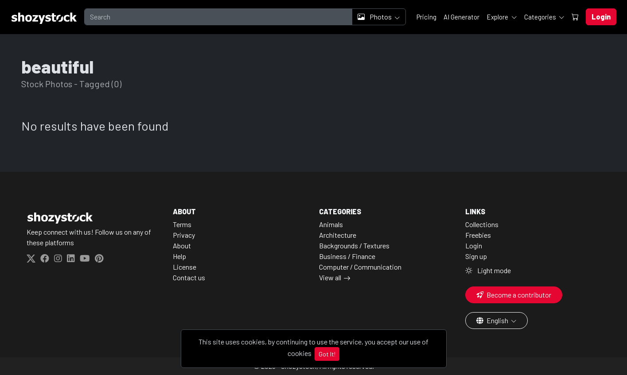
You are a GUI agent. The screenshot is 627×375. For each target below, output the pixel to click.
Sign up (476, 256)
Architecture (337, 235)
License (184, 267)
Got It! (327, 354)
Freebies (478, 235)
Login (473, 245)
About (182, 245)
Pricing (426, 17)
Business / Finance (347, 256)
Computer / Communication (360, 267)
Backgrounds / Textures (354, 245)
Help (179, 256)
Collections (481, 224)
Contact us (189, 277)
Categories (540, 17)
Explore (498, 17)
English (493, 320)
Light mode (488, 270)
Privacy (184, 235)
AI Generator (461, 17)
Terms (182, 224)
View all (330, 277)
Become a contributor (513, 294)
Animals (331, 224)
